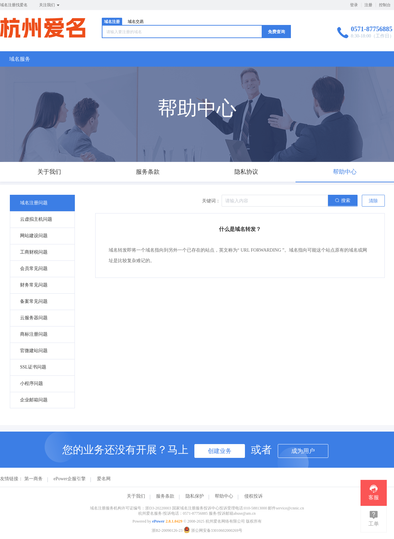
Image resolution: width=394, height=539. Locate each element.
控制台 (385, 5)
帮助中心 (224, 496)
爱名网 (104, 478)
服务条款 (165, 496)
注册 (368, 5)
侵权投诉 (253, 496)
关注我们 (49, 5)
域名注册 (112, 21)
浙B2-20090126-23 (167, 530)
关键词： (211, 200)
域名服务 (19, 59)
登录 (354, 5)
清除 (373, 200)
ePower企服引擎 (70, 478)
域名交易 (135, 21)
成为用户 (303, 451)
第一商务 (33, 478)
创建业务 (219, 451)
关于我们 (136, 496)
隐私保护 (195, 496)
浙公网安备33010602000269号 (213, 530)
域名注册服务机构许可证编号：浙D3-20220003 (130, 508)
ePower (158, 521)
